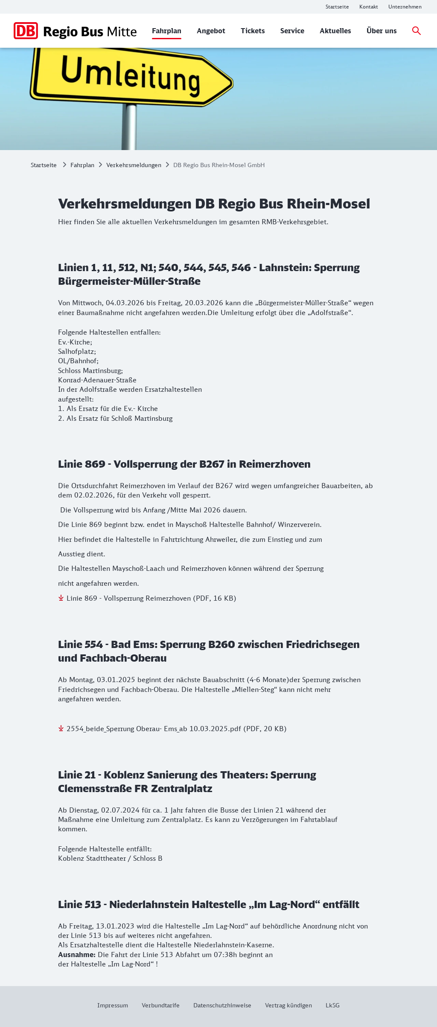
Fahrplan (82, 164)
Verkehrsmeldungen (133, 164)
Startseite (44, 164)
